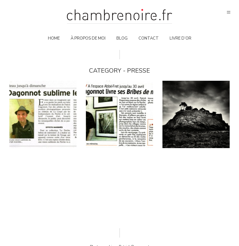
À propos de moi (88, 38)
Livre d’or (180, 38)
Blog (122, 38)
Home (54, 38)
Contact (148, 38)
